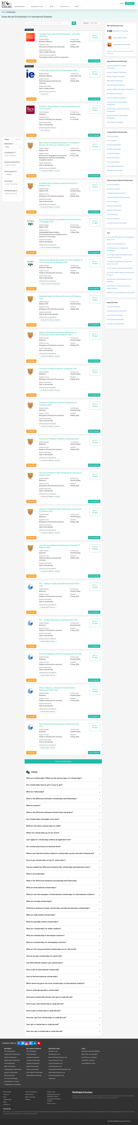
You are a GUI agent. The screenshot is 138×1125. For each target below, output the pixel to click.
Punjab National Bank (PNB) (118, 44)
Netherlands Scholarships (115, 170)
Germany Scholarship (32, 1057)
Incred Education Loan (55, 1066)
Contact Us (65, 6)
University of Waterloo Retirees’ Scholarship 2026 (58, 369)
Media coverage (30, 1097)
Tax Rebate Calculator (88, 1060)
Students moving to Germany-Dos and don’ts (121, 292)
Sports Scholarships (113, 184)
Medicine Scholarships (114, 210)
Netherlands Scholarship (33, 1075)
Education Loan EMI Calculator (91, 1051)
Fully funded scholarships (115, 315)
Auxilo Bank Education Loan (57, 1072)
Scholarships (20, 6)
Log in (122, 3)
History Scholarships (113, 218)
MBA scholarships (9, 1066)
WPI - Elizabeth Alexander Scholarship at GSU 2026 (58, 620)
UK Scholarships (112, 140)
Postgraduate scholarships (12, 1084)
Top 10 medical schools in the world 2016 (120, 268)
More (78, 6)
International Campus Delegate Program (53, 1095)
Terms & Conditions (31, 1092)
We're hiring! (7, 1092)
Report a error (51, 1103)
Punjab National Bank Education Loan (60, 1069)
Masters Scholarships (11, 1072)
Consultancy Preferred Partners (54, 1100)
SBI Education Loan (54, 1054)
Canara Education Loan (55, 1063)
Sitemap (27, 1099)
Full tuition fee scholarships (115, 324)
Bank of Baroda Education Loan (58, 1057)
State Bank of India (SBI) (117, 31)
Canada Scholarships (113, 153)
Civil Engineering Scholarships (116, 193)
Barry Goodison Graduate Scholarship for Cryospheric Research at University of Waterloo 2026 (59, 144)
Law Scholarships (112, 214)
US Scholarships (31, 1051)
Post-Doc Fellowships (10, 1078)
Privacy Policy (29, 1094)
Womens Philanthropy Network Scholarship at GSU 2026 (60, 654)
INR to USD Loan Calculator (90, 1054)
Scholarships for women (11, 1081)
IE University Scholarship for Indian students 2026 (58, 70)
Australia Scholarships (114, 149)
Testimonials (7, 1099)
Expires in (95, 37)
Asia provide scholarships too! (116, 244)
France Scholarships (113, 162)
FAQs (5, 1102)
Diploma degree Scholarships (116, 85)
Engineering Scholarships (12, 1060)
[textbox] (13, 155)
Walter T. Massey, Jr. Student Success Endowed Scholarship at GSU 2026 (57, 689)
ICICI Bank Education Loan (56, 1075)
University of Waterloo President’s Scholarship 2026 (59, 439)
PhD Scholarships (9, 1075)
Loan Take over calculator (89, 1057)
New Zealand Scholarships (115, 166)
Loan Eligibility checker (88, 1063)
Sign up (130, 3)
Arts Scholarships (9, 1051)
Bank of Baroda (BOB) (117, 38)
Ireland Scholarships (113, 157)
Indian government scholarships (117, 311)
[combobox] (12, 146)
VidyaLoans (52, 1078)
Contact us (6, 1104)
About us (6, 1094)
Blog (53, 6)
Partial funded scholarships (115, 319)
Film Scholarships (112, 201)
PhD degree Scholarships (115, 93)
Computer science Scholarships (117, 223)
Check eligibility (94, 61)
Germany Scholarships (114, 145)
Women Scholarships (113, 307)
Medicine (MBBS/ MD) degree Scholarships (120, 89)
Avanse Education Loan (56, 1060)
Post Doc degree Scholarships (116, 98)
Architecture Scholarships (12, 1054)
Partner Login (51, 1092)
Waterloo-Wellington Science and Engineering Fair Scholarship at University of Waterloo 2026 (58, 333)
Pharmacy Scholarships (114, 206)
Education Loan (38, 6)
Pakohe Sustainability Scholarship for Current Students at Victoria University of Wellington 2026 (60, 261)
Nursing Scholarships (113, 189)
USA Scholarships (112, 136)
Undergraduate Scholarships (12, 1069)
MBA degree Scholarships (115, 81)
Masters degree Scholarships (116, 76)
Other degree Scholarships (115, 122)
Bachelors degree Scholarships (116, 72)
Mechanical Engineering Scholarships (118, 197)
